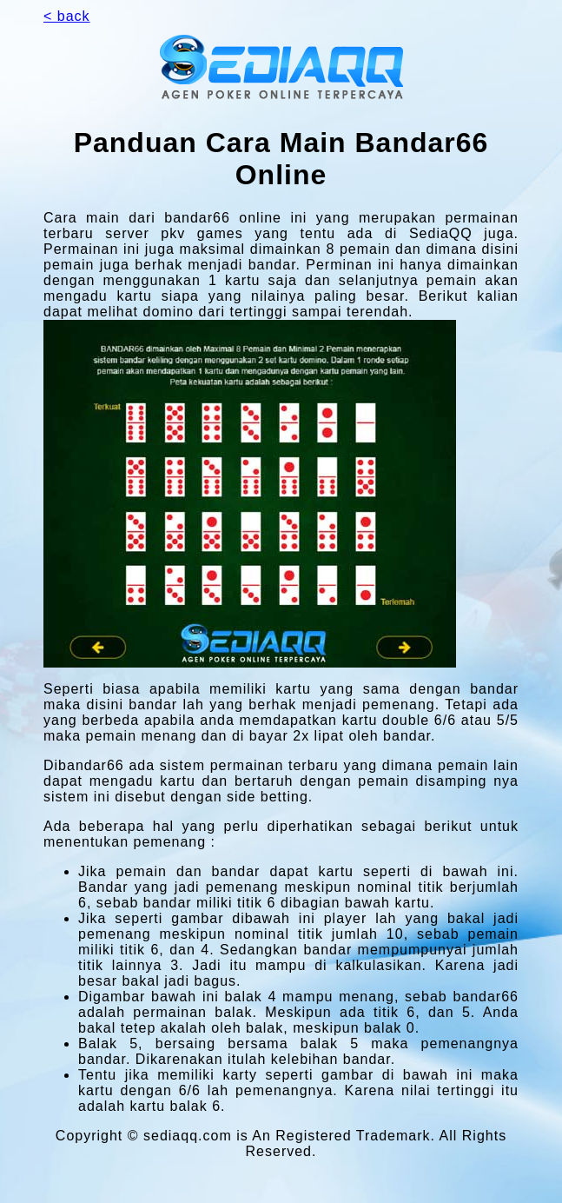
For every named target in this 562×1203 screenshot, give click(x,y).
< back (66, 16)
